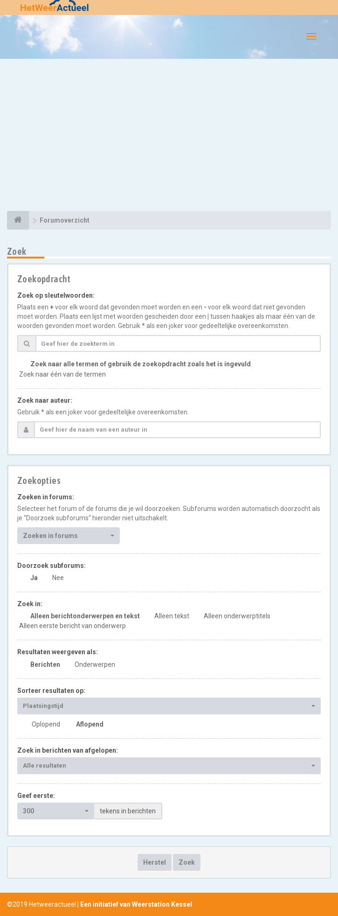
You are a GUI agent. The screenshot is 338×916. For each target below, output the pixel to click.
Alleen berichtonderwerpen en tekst (85, 616)
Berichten (45, 664)
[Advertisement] (169, 136)
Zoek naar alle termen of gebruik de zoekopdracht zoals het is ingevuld (140, 364)
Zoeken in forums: (45, 497)
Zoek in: (29, 604)
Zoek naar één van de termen (62, 374)
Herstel (154, 862)
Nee (58, 577)
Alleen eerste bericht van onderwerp (72, 625)
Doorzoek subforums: (51, 565)
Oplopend (46, 724)
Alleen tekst (171, 616)
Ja (34, 577)
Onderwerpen (95, 664)
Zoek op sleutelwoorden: (56, 295)
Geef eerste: (36, 795)
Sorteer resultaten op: (51, 690)
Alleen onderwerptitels (237, 616)
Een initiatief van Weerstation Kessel (136, 904)
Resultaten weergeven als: (57, 652)
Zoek (187, 862)
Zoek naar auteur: (44, 400)
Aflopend (89, 724)
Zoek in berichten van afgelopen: (67, 750)
